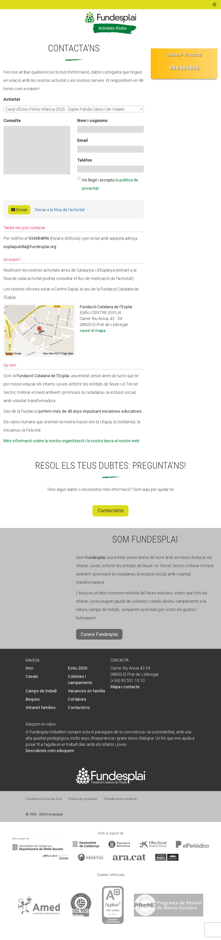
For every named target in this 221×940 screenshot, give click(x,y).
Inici (29, 668)
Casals (32, 676)
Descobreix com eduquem (50, 750)
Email (82, 140)
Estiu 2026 (77, 668)
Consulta (12, 120)
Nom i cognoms (92, 120)
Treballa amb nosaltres (120, 799)
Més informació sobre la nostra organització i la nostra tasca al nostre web (71, 440)
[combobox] (73, 109)
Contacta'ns (111, 510)
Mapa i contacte (125, 686)
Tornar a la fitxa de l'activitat (59, 209)
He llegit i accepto (107, 184)
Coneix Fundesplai (99, 634)
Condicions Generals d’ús (44, 799)
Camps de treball (41, 690)
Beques (33, 699)
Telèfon (84, 160)
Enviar (19, 209)
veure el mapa (92, 330)
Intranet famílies (41, 707)
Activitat (11, 99)
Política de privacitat (82, 799)
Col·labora (77, 699)
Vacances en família (86, 690)
